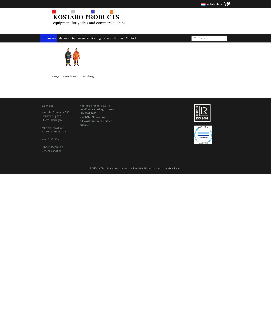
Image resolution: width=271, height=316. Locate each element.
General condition (52, 150)
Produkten (49, 38)
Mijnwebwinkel (174, 168)
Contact (131, 38)
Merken (63, 38)
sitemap (124, 168)
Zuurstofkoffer (113, 38)
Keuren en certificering (86, 38)
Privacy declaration (52, 147)
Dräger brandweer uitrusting (72, 76)
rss (131, 168)
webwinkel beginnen (144, 168)
